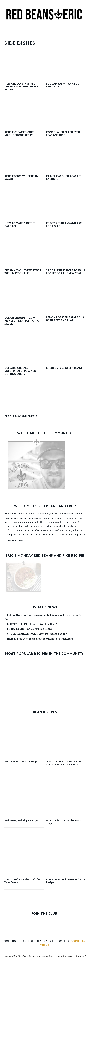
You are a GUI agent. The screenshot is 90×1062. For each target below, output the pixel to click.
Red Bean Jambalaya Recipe (21, 820)
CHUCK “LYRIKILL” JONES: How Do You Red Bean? (37, 633)
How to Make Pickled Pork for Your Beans (22, 881)
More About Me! (13, 540)
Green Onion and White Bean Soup (63, 822)
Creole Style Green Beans (64, 368)
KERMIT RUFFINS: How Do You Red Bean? (32, 623)
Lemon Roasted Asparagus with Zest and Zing (65, 319)
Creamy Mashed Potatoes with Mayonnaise (22, 272)
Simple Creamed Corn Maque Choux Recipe (19, 133)
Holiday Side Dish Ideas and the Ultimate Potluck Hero (40, 638)
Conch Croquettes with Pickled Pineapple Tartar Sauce (22, 320)
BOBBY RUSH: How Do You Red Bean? (29, 628)
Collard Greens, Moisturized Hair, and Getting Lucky (20, 371)
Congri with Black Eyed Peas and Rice (63, 133)
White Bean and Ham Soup (20, 761)
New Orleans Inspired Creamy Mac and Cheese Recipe (21, 86)
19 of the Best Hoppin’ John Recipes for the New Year (65, 272)
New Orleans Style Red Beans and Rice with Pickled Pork (63, 763)
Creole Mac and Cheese (20, 416)
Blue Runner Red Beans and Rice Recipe (65, 881)
